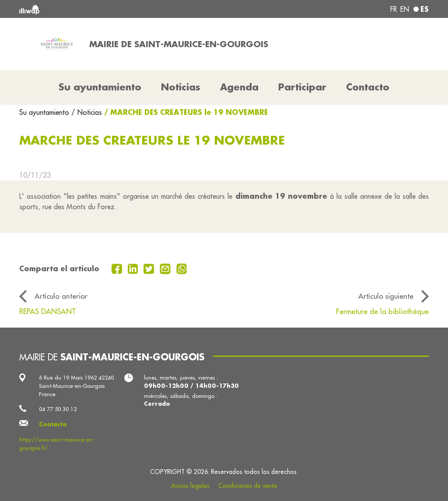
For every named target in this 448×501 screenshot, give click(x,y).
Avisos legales (190, 486)
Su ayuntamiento (45, 112)
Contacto (367, 87)
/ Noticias (86, 112)
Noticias (180, 87)
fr (393, 9)
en (404, 9)
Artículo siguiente (385, 296)
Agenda (239, 87)
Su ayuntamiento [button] (100, 87)
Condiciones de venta (247, 486)
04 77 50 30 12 (58, 408)
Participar (302, 87)
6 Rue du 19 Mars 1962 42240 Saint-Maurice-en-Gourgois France (76, 385)
